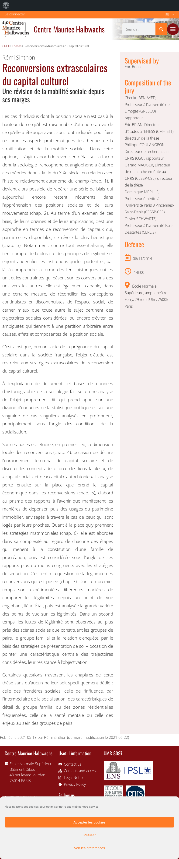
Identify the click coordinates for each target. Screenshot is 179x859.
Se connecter (15, 14)
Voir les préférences (89, 848)
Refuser (89, 835)
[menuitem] (6, 5)
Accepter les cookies (89, 822)
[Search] (161, 29)
